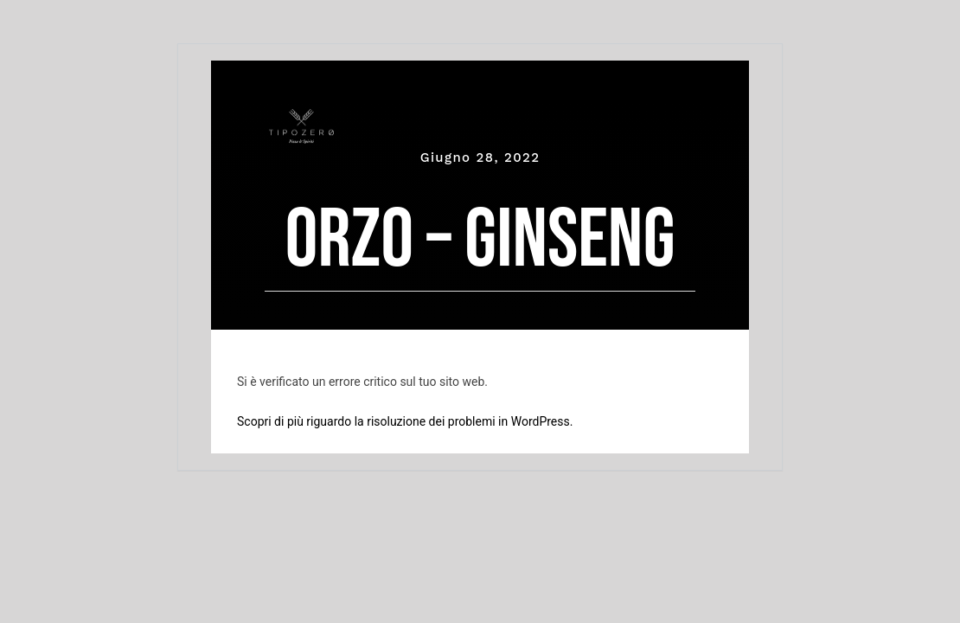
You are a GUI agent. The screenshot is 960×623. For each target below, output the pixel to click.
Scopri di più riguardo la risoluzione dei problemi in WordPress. (405, 421)
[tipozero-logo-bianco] (301, 117)
